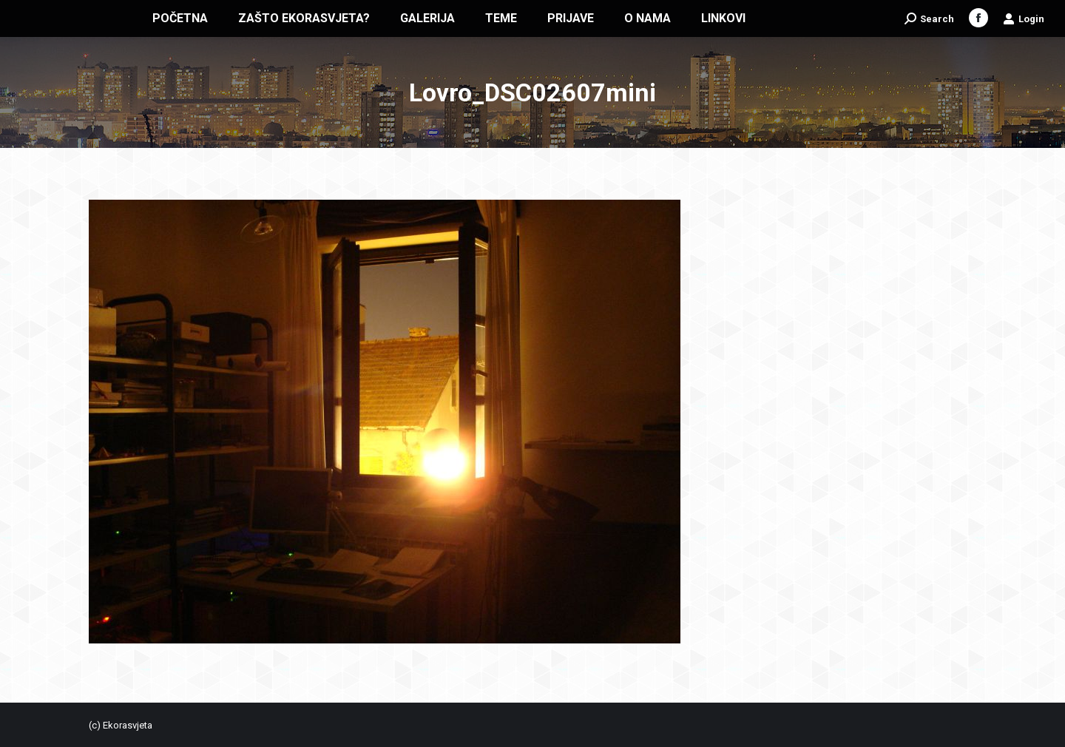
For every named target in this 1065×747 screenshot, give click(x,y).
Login (1023, 18)
